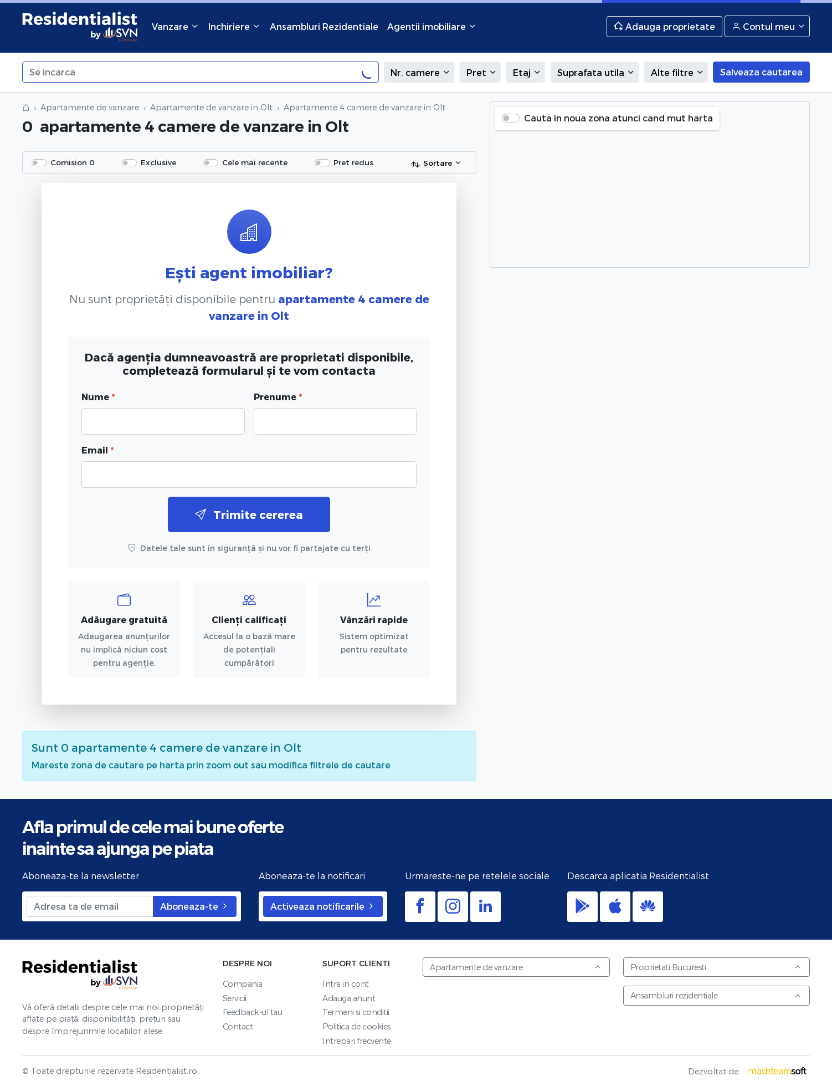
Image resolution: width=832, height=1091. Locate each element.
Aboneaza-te (194, 906)
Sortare (431, 163)
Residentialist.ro (80, 26)
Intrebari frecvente (356, 1041)
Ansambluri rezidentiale (716, 995)
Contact (238, 1026)
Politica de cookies (356, 1026)
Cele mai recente (254, 162)
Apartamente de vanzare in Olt (211, 107)
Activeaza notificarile (323, 906)
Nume (98, 396)
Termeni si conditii (355, 1012)
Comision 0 (72, 162)
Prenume (278, 396)
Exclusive (158, 162)
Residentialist (80, 974)
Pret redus (353, 162)
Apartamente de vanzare (89, 107)
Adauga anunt (348, 998)
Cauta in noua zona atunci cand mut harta (618, 118)
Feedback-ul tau (253, 1012)
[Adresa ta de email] (90, 906)
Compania (243, 983)
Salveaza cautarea (761, 72)
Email (97, 450)
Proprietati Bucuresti (716, 967)
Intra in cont (345, 983)
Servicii (234, 998)
